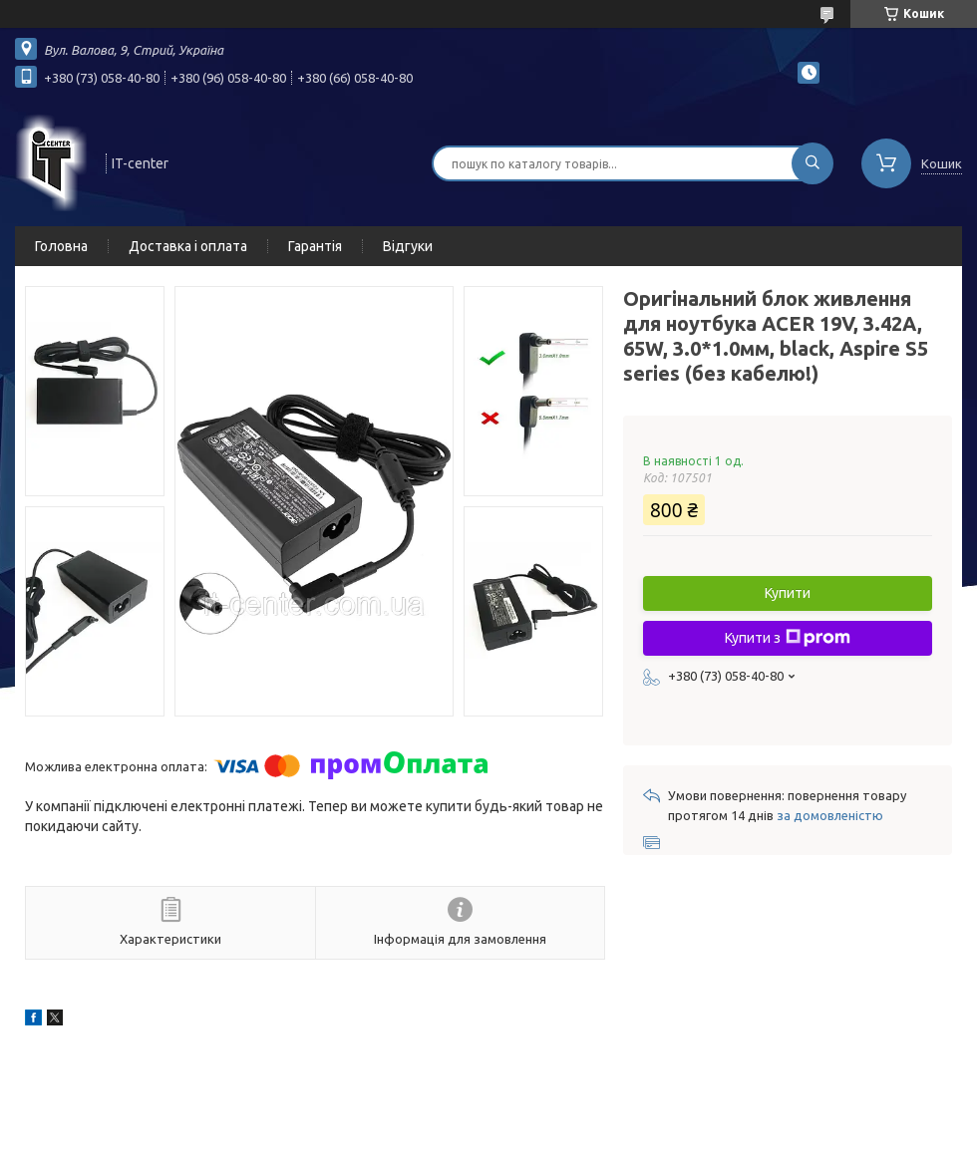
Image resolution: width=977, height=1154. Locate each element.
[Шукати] (812, 163)
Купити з (787, 638)
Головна (61, 246)
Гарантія (315, 246)
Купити (788, 593)
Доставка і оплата (188, 246)
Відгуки (408, 246)
